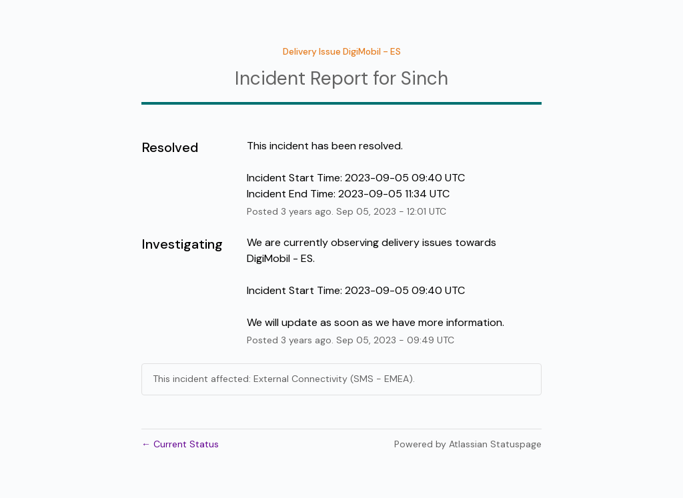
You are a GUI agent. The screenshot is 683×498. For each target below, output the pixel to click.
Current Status (180, 444)
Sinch (424, 78)
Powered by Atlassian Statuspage (468, 444)
